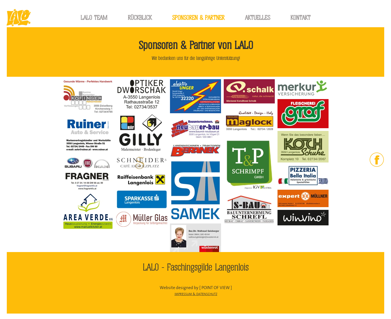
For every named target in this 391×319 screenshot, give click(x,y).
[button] (140, 17)
